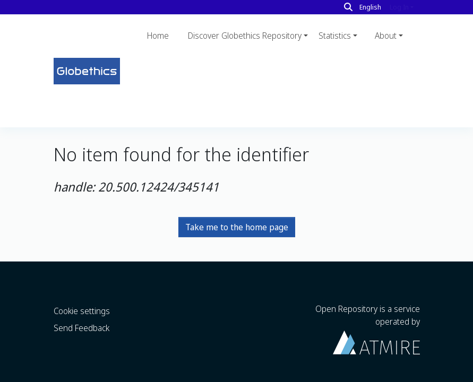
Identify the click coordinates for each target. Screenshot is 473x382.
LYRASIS (188, 374)
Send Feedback (81, 301)
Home (158, 35)
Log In (399, 7)
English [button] (370, 7)
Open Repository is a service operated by (367, 302)
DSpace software (79, 374)
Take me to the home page (236, 156)
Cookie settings (82, 284)
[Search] (348, 7)
